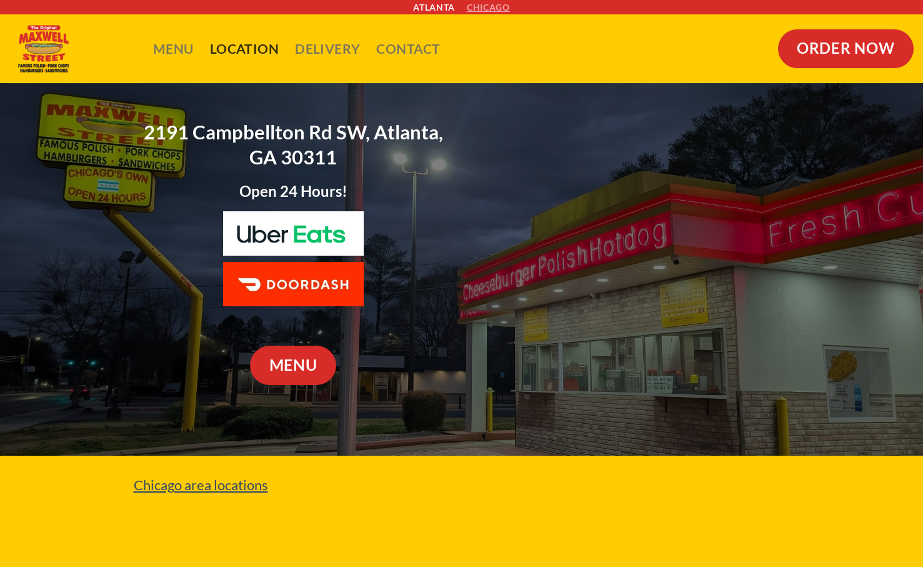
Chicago (488, 7)
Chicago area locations (201, 485)
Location (244, 48)
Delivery (327, 48)
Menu (173, 48)
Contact (408, 48)
